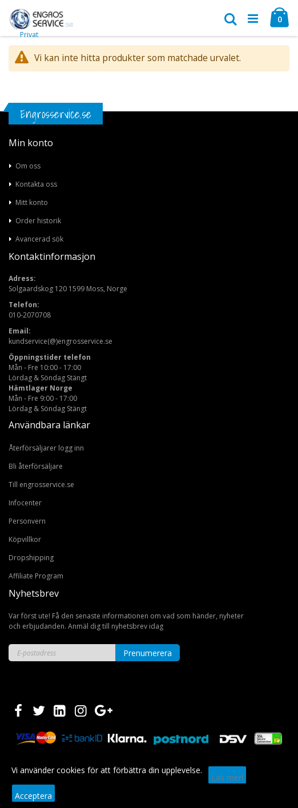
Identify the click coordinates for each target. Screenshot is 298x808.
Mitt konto (31, 202)
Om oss (28, 166)
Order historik (38, 221)
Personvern (27, 521)
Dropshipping (31, 557)
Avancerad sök (39, 239)
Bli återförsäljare (36, 466)
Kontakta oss (36, 184)
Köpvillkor (25, 539)
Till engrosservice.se (41, 484)
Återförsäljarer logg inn (46, 448)
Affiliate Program (36, 576)
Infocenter (25, 503)
